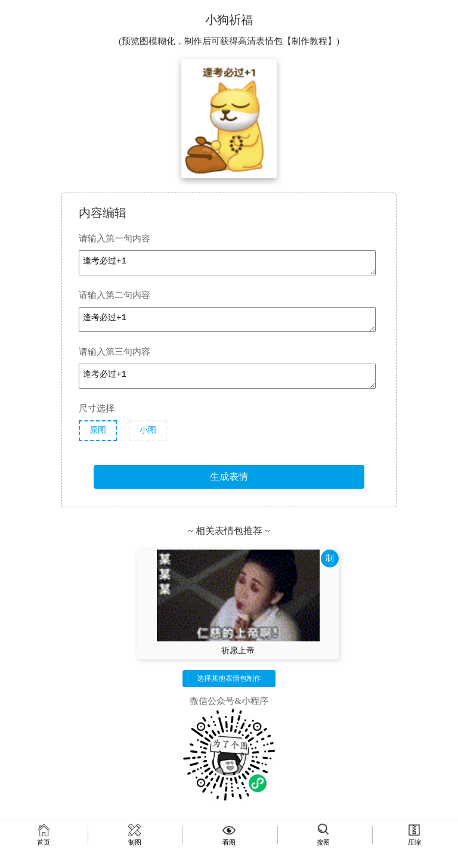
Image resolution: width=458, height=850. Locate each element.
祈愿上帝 (238, 650)
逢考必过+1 (227, 262)
